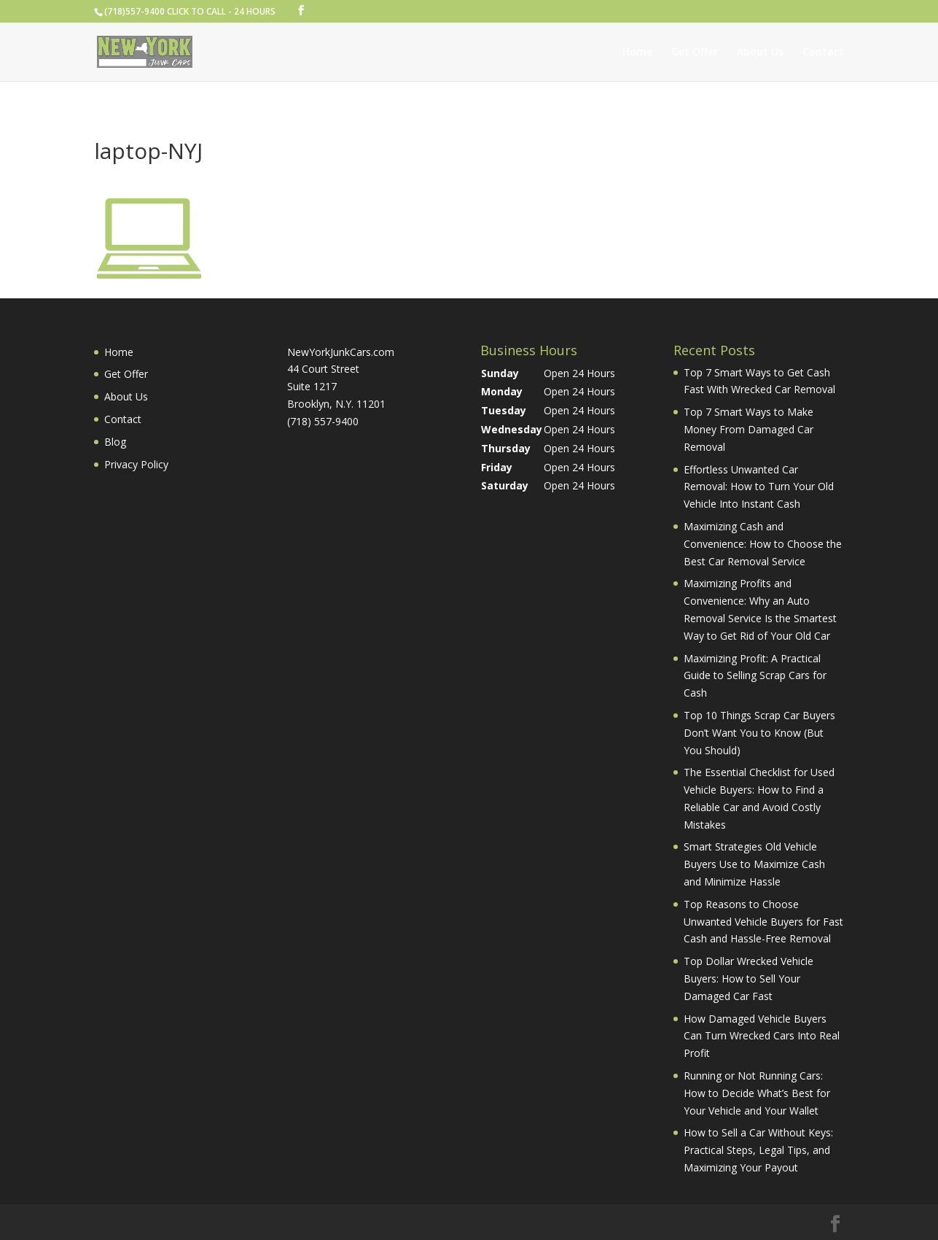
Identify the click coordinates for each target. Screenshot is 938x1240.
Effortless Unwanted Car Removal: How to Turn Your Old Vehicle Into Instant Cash (759, 486)
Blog (115, 442)
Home (637, 52)
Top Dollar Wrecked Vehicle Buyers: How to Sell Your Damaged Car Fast (748, 978)
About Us (760, 52)
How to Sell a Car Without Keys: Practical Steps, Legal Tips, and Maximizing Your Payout (758, 1149)
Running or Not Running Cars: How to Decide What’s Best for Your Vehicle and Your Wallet (757, 1093)
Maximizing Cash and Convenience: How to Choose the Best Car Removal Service (763, 543)
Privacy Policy (136, 464)
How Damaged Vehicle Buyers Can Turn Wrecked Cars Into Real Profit (762, 1036)
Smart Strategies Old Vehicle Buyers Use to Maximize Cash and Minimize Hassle (754, 864)
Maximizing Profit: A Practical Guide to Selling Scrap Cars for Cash (755, 675)
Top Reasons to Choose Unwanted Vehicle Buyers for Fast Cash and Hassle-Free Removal (763, 921)
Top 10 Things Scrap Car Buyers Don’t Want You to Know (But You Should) (759, 732)
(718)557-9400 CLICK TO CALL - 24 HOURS (189, 11)
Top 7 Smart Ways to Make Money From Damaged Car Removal (748, 429)
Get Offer (694, 52)
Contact (823, 52)
